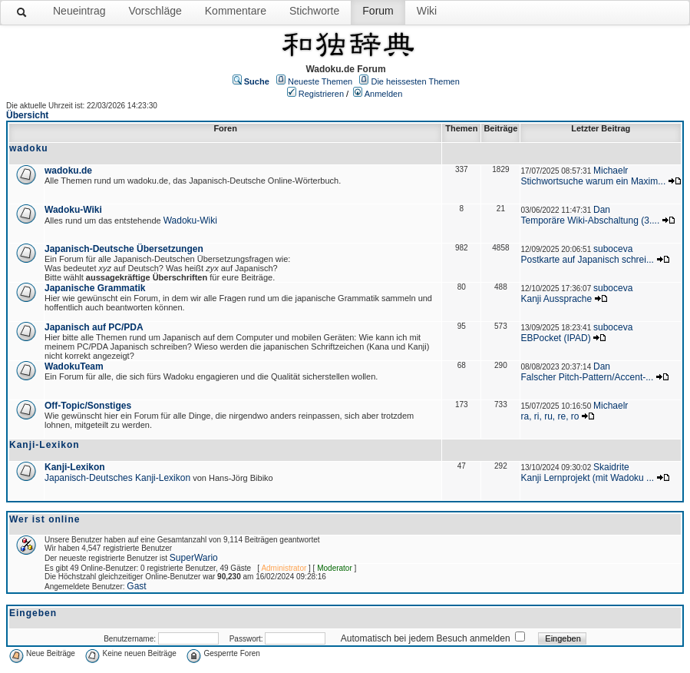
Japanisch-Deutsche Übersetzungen (124, 249)
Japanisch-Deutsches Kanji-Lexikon (117, 477)
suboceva (612, 249)
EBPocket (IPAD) (555, 338)
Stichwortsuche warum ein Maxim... (592, 181)
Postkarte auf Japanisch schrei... (586, 259)
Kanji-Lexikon (75, 467)
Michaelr (610, 170)
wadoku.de (68, 170)
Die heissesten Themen (415, 81)
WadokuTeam (74, 366)
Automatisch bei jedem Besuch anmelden (425, 638)
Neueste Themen (320, 81)
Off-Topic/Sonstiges (88, 405)
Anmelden (384, 93)
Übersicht (27, 115)
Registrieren (321, 93)
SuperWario (194, 557)
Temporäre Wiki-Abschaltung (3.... (589, 220)
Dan (601, 209)
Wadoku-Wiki (73, 209)
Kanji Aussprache (556, 298)
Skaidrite (611, 467)
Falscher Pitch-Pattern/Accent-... (586, 377)
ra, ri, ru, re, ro (549, 416)
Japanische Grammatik (95, 288)
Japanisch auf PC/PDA (94, 327)
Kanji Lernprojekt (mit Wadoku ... (587, 477)
